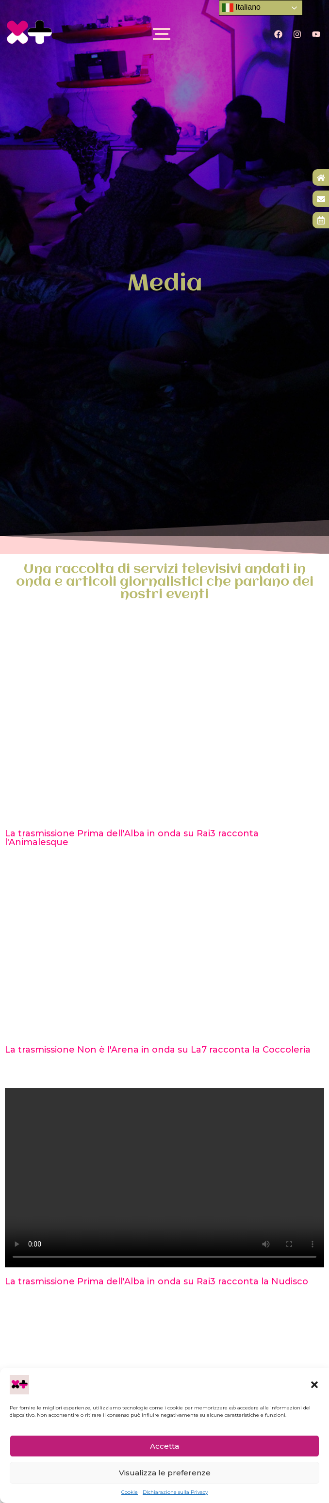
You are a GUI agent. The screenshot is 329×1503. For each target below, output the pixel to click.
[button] (314, 1385)
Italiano (241, 8)
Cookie (129, 1492)
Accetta (164, 1446)
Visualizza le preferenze (165, 1472)
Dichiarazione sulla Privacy (175, 1492)
